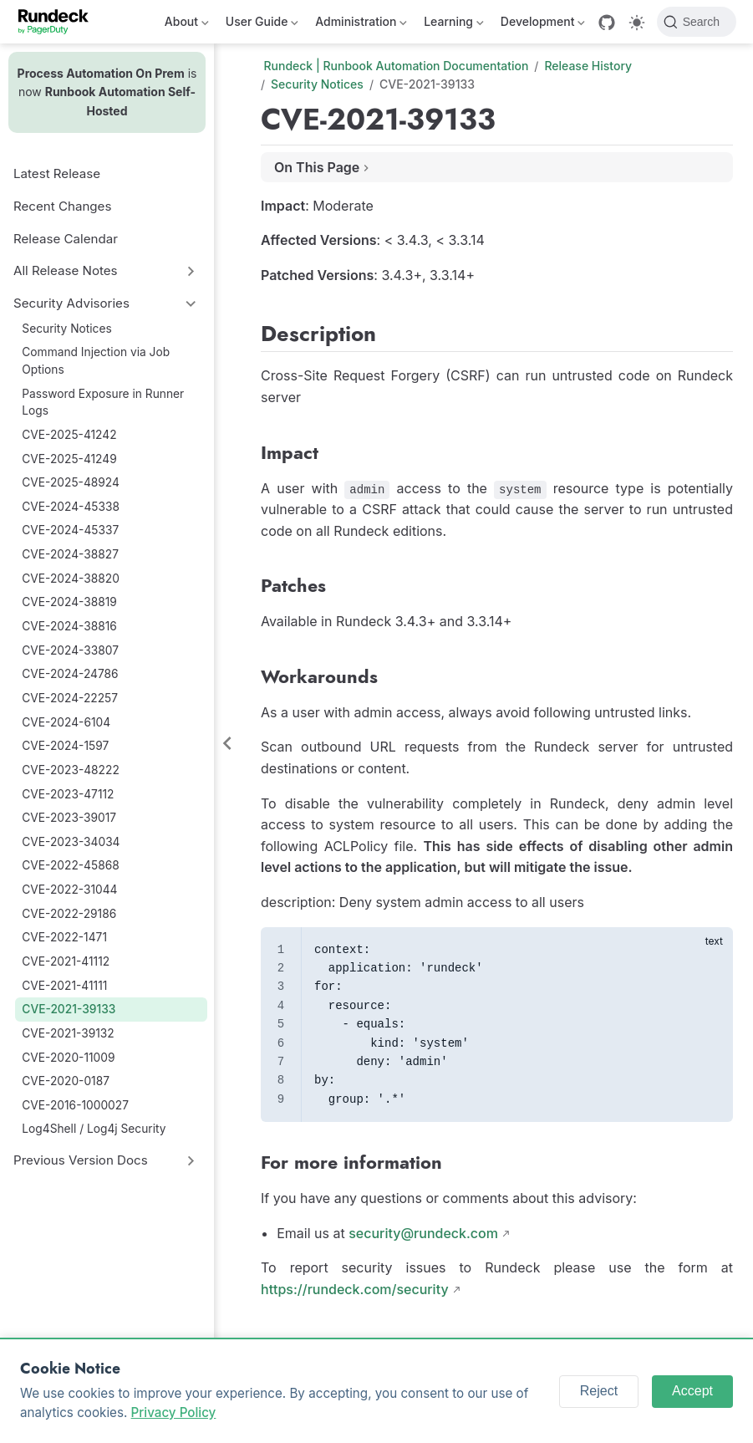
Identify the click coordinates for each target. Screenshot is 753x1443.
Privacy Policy (173, 1412)
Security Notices (66, 328)
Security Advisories (71, 303)
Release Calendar (65, 239)
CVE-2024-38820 (71, 578)
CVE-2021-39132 (68, 1033)
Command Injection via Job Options (96, 360)
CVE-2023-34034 (71, 842)
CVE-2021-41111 (64, 985)
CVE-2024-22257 (70, 698)
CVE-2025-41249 (69, 459)
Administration (361, 24)
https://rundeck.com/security (355, 1289)
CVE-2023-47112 (68, 794)
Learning (453, 24)
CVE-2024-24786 (70, 674)
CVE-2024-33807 (70, 650)
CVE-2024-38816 (69, 626)
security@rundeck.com (423, 1233)
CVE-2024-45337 (70, 530)
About (186, 24)
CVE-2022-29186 (69, 913)
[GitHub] (606, 22)
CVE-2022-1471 (64, 937)
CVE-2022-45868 (70, 865)
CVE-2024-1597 (65, 745)
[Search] (696, 22)
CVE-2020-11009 (68, 1057)
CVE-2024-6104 (66, 722)
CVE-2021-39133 (68, 1009)
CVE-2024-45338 (71, 506)
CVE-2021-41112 (65, 961)
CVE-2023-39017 (69, 817)
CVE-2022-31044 (69, 889)
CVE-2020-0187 (65, 1081)
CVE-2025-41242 (69, 434)
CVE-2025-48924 (71, 482)
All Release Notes (65, 270)
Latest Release (56, 173)
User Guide (262, 24)
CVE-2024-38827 (70, 554)
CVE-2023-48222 (70, 770)
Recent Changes (62, 206)
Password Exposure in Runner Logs (103, 402)
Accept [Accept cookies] (692, 1391)
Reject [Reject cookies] (599, 1391)
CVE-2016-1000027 (75, 1105)
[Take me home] (59, 22)
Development (542, 24)
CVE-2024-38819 (69, 602)
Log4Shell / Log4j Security (93, 1128)
